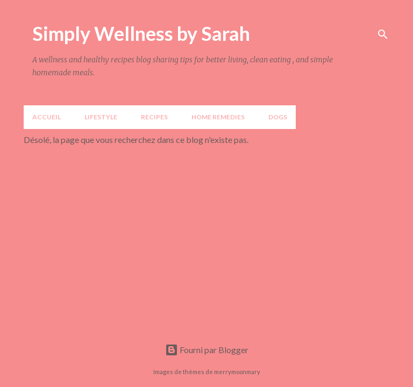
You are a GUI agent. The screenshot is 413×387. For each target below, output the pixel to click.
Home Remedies (218, 117)
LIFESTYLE (100, 117)
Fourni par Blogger (206, 350)
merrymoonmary (237, 371)
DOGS (277, 117)
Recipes (154, 117)
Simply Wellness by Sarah (141, 33)
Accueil (46, 117)
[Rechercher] (382, 34)
